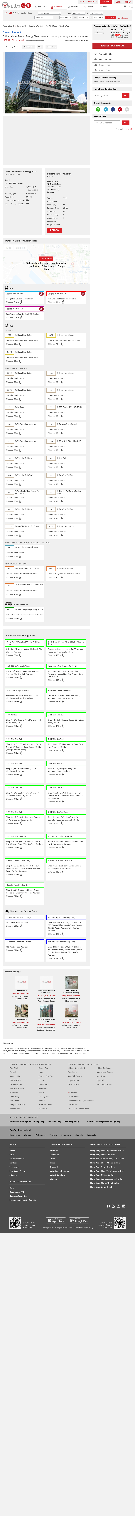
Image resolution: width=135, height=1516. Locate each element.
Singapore (66, 1135)
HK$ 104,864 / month (71, 1022)
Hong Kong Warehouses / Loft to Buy (106, 1179)
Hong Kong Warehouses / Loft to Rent (107, 1159)
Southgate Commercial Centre (46, 1020)
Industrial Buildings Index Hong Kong (103, 1121)
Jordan (41, 1092)
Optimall (100, 1080)
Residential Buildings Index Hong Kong (26, 1121)
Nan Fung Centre (104, 1084)
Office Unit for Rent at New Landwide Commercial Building (71, 1001)
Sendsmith (128, 129)
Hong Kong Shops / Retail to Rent (105, 1163)
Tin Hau (41, 1080)
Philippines (40, 1135)
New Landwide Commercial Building (71, 991)
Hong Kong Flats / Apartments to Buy (107, 1171)
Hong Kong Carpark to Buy (102, 1187)
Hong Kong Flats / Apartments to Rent (107, 1150)
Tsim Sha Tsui (15, 1080)
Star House (72, 1104)
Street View (51, 47)
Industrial (73, 7)
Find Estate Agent (17, 1171)
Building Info (28, 47)
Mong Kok (42, 1088)
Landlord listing (26, 13)
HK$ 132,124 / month (46, 996)
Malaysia (79, 1135)
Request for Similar (112, 45)
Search (110, 17)
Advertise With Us (17, 1159)
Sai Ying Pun (43, 1096)
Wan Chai (14, 1068)
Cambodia (54, 1154)
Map (40, 47)
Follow (54, 230)
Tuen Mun (42, 1108)
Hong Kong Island (76, 1068)
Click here (46, 258)
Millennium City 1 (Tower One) (81, 1100)
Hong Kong (14, 1135)
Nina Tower (101, 1076)
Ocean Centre (21, 990)
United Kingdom (57, 1175)
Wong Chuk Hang (17, 1104)
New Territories (104, 1068)
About (12, 1150)
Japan (52, 1163)
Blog (11, 1188)
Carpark (88, 7)
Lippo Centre (73, 1080)
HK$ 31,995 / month (71, 996)
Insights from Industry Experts (22, 1200)
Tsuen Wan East (45, 1104)
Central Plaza (73, 1084)
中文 (131, 6)
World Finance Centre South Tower (46, 991)
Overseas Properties (88, 2)
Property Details (12, 47)
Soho (40, 1072)
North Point (14, 1100)
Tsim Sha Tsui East (17, 1088)
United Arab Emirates (59, 1171)
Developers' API (16, 1192)
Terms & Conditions (76, 1228)
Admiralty (14, 1092)
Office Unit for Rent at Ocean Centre (21, 997)
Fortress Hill (15, 1108)
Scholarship (14, 1167)
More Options (124, 18)
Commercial (57, 7)
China (52, 1159)
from (75, 17)
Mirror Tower (73, 1096)
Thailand (53, 1135)
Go (125, 95)
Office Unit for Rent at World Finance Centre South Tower (46, 1001)
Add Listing (106, 2)
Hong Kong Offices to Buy (102, 1175)
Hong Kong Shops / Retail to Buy (105, 1183)
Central (13, 1072)
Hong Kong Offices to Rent (102, 1154)
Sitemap (13, 1175)
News (11, 1154)
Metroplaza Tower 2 (105, 1072)
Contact (12, 1163)
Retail (103, 7)
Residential (41, 7)
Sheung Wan (15, 1076)
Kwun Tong (14, 1096)
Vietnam (27, 1135)
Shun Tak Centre (75, 1076)
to (87, 13)
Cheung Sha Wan (45, 1076)
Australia (54, 1150)
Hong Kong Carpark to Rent (102, 1167)
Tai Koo (41, 1100)
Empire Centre (71, 1019)
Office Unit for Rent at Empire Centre (71, 1026)
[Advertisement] (63, 139)
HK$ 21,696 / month (46, 1024)
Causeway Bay (16, 1084)
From (69, 13)
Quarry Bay (43, 1068)
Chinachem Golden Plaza (78, 1108)
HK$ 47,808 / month (21, 993)
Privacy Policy (88, 1228)
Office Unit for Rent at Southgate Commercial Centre (46, 1030)
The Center (72, 1072)
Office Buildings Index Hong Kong (63, 1121)
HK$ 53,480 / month (21, 1022)
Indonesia (91, 1135)
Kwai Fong (43, 1084)
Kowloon (72, 1092)
